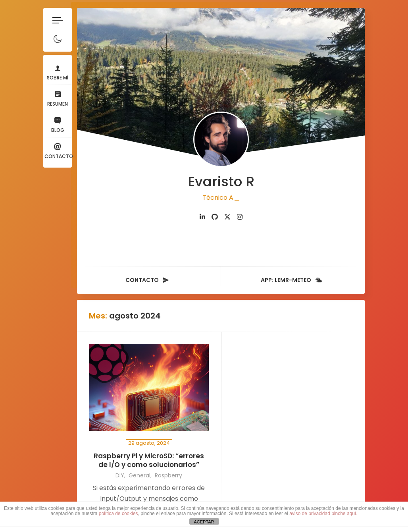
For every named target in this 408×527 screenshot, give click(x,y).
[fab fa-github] (215, 217)
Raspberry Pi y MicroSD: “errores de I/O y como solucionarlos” (149, 460)
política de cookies (118, 513)
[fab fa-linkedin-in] (202, 217)
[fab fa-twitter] (227, 217)
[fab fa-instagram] (239, 217)
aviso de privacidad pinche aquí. (323, 513)
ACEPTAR (204, 521)
